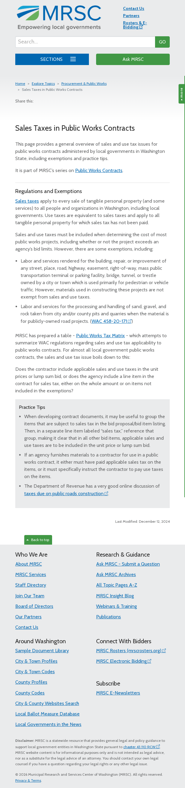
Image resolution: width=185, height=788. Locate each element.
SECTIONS (57, 58)
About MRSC (28, 564)
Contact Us (133, 8)
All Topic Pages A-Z (116, 585)
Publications (108, 617)
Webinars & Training (116, 606)
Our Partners (28, 617)
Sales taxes (27, 201)
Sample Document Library (42, 650)
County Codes (30, 693)
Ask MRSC (133, 59)
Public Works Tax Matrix (100, 335)
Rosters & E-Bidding (135, 25)
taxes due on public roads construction (64, 493)
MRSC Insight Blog (115, 596)
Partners (131, 15)
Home (20, 83)
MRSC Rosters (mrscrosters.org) (128, 650)
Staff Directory (30, 585)
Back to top (37, 539)
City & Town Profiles (36, 661)
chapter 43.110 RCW (139, 747)
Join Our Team (29, 596)
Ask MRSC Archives (116, 574)
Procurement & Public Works (84, 83)
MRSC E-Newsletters (118, 693)
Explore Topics (43, 83)
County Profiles (31, 682)
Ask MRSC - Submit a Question (128, 564)
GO (162, 42)
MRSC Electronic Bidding (121, 661)
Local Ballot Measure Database (47, 714)
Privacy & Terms (28, 780)
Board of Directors (34, 606)
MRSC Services (30, 574)
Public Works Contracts (98, 170)
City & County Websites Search (47, 703)
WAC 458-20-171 (109, 321)
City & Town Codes (35, 671)
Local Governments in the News (48, 724)
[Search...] (85, 42)
